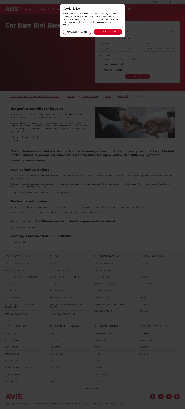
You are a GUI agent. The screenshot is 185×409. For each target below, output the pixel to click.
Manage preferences (77, 32)
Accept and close (107, 31)
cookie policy (110, 19)
